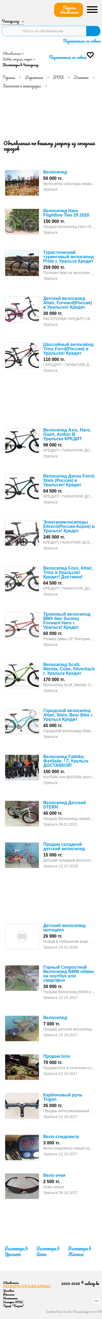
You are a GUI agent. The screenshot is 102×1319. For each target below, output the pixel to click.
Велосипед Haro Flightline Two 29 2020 (66, 212)
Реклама (8, 1294)
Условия (8, 1290)
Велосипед (55, 172)
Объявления (12, 53)
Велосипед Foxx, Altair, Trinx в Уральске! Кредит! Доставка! (68, 572)
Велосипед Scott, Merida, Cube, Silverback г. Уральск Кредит (69, 669)
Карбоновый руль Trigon (62, 1097)
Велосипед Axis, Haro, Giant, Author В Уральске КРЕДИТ (67, 434)
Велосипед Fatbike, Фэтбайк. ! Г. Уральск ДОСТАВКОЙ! (65, 761)
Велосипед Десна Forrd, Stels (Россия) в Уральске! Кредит (69, 480)
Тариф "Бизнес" (13, 1305)
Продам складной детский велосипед (64, 846)
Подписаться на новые (81, 41)
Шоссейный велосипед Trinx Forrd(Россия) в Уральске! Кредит (68, 348)
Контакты (10, 1298)
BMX (58, 77)
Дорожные (34, 77)
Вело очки (54, 1175)
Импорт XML (13, 1302)
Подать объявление (69, 9)
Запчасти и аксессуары (22, 86)
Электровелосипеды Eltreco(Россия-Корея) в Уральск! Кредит (69, 526)
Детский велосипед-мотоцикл (65, 927)
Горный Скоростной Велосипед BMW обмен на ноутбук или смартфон (68, 974)
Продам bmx (56, 1056)
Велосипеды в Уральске (16, 1251)
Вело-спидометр (61, 1136)
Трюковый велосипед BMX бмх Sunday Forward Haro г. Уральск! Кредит (66, 621)
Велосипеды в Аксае (47, 1251)
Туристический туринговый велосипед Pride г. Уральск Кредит (68, 256)
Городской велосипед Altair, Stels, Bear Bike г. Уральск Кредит (68, 715)
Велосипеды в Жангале (79, 1251)
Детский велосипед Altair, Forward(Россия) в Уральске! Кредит (67, 302)
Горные (9, 77)
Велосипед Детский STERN (64, 804)
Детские (81, 77)
